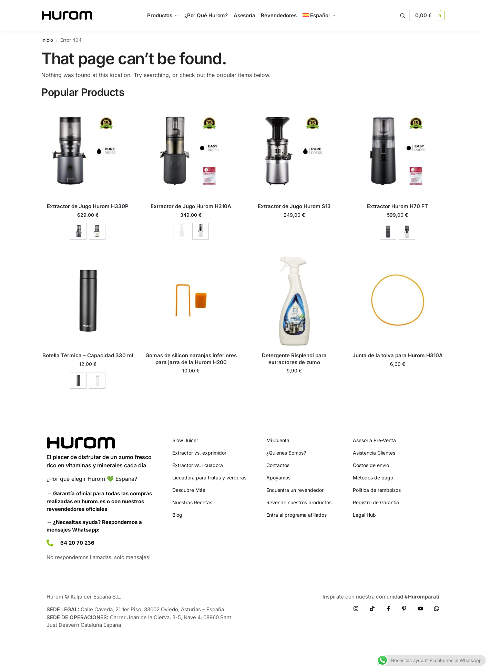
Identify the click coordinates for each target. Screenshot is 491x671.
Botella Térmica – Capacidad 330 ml (87, 355)
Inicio (47, 40)
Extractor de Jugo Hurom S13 (294, 206)
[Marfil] (97, 231)
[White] (407, 231)
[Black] (78, 380)
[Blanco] (200, 231)
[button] (429, 15)
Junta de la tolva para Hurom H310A (397, 355)
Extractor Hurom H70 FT (397, 206)
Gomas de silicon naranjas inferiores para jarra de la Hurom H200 (191, 359)
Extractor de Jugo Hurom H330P (88, 206)
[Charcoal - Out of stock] (181, 231)
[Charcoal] (78, 231)
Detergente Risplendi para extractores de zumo (294, 359)
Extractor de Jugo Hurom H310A (191, 206)
